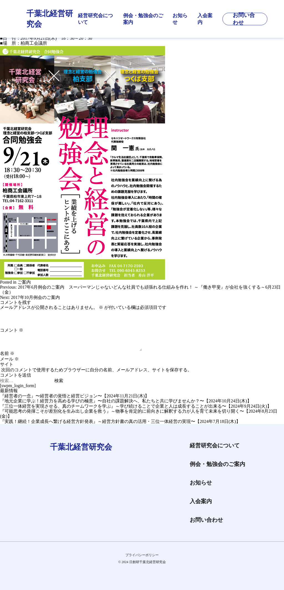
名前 (7, 353)
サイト (6, 364)
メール (9, 359)
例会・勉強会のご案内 (143, 19)
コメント (11, 330)
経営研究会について (95, 19)
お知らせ (180, 19)
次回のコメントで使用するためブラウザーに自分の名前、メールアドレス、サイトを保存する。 (96, 369)
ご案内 (24, 282)
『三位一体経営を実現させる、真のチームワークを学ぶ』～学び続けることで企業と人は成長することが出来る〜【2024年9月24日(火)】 (136, 406)
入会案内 (204, 19)
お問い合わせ (206, 520)
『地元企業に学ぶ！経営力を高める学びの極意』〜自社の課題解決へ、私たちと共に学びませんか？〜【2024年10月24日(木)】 (126, 401)
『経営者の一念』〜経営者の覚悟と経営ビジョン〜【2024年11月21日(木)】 (74, 396)
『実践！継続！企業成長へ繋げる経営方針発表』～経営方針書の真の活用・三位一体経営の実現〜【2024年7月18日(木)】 (120, 421)
